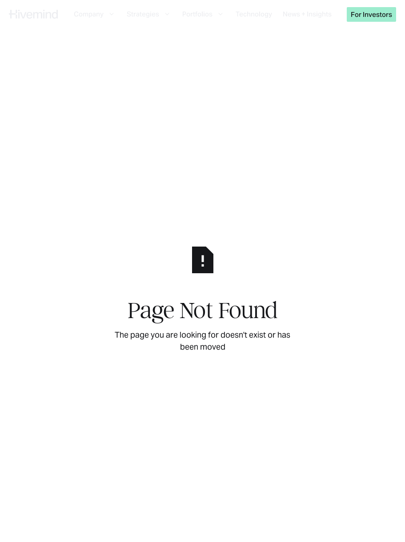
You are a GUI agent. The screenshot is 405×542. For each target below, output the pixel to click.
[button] (94, 14)
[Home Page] (33, 14)
